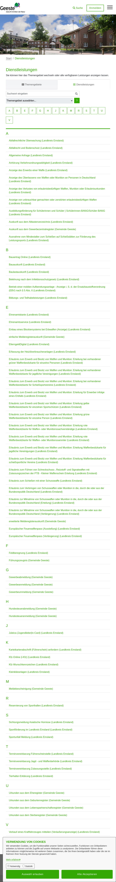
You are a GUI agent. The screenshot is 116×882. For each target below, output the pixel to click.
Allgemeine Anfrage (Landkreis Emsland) (31, 155)
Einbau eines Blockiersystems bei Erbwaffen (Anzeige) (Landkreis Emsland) (49, 329)
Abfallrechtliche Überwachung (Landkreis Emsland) (36, 140)
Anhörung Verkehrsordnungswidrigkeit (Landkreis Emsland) (41, 163)
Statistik (29, 866)
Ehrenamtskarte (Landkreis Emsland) (29, 314)
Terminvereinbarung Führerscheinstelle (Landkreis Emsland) (41, 754)
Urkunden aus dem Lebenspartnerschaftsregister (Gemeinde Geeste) (46, 807)
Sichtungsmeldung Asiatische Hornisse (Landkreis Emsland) (41, 722)
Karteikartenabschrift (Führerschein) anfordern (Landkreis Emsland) (45, 649)
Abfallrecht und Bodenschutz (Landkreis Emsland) (36, 148)
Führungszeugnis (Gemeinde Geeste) (29, 560)
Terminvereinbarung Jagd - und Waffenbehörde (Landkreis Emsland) (45, 761)
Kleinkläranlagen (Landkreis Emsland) (29, 672)
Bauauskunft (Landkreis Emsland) (27, 264)
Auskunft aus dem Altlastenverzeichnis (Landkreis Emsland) (41, 222)
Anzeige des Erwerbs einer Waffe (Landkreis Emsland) (38, 170)
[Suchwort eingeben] (39, 94)
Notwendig (15, 866)
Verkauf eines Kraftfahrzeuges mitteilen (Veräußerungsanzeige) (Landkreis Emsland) (54, 832)
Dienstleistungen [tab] (83, 84)
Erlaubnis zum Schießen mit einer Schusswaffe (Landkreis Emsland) (45, 480)
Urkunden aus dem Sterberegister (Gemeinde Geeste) (38, 815)
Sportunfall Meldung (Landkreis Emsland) (31, 737)
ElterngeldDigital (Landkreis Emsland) (29, 344)
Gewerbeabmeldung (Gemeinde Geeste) (31, 577)
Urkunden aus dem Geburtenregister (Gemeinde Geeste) (39, 800)
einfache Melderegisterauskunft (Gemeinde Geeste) (36, 337)
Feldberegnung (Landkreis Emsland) (28, 553)
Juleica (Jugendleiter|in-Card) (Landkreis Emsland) (36, 633)
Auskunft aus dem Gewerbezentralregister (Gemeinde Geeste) (42, 229)
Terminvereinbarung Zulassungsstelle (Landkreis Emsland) (40, 768)
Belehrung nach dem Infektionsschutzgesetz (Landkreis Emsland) (44, 279)
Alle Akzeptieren (87, 874)
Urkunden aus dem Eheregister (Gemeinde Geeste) (36, 793)
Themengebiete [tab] (32, 84)
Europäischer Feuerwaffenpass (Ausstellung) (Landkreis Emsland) (44, 528)
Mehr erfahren (12, 859)
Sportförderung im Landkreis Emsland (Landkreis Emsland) (40, 729)
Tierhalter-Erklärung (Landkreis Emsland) (31, 776)
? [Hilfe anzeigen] (77, 100)
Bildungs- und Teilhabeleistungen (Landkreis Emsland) (38, 298)
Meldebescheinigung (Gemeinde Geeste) (31, 688)
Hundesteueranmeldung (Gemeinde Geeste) (33, 616)
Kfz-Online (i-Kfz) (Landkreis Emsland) (29, 657)
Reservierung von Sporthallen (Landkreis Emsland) (36, 705)
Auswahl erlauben (32, 874)
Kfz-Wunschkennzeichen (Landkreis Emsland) (33, 664)
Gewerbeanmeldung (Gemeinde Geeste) (31, 584)
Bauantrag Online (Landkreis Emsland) (30, 257)
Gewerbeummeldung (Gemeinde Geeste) (31, 592)
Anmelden (95, 8)
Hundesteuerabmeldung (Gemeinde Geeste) (33, 608)
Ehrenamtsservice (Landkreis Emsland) (30, 322)
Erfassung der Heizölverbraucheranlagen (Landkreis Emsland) (42, 351)
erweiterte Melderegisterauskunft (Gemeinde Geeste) (37, 521)
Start (9, 58)
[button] (77, 7)
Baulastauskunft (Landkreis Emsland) (29, 272)
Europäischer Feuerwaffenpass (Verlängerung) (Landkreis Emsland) (45, 536)
